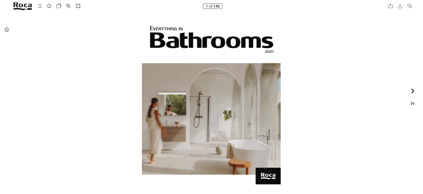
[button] (39, 6)
